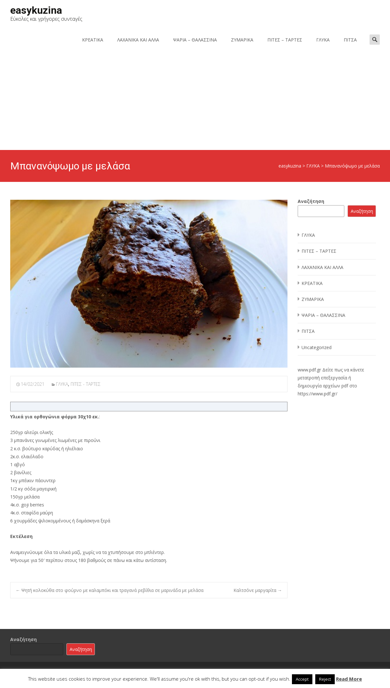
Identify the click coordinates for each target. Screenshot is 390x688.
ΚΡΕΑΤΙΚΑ (92, 40)
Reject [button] (325, 679)
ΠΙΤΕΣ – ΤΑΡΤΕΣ (284, 40)
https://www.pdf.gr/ (317, 394)
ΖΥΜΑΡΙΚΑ (242, 40)
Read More (349, 679)
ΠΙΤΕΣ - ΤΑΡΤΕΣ (86, 384)
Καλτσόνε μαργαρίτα (257, 590)
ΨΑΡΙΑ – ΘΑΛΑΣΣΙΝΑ (195, 40)
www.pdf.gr (309, 370)
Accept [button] (302, 679)
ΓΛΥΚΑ (323, 40)
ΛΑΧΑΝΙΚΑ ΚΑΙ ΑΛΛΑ (138, 40)
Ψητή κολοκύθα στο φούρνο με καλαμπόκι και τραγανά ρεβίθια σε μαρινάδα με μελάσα (109, 590)
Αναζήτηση (311, 201)
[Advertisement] (195, 102)
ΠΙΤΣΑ (350, 40)
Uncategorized (317, 347)
